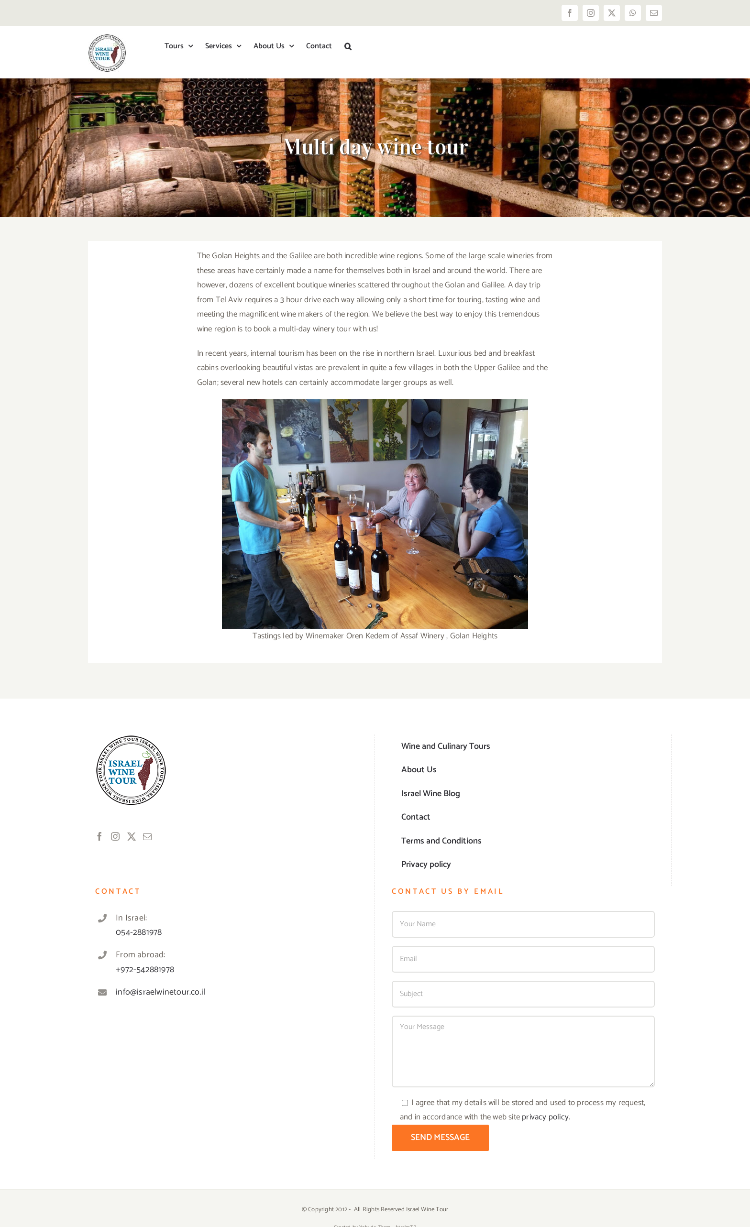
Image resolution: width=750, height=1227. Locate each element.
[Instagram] (115, 836)
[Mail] (147, 836)
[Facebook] (99, 836)
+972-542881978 (145, 970)
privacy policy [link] (545, 1117)
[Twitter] (131, 836)
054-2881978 (139, 932)
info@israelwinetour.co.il (160, 992)
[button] (348, 46)
